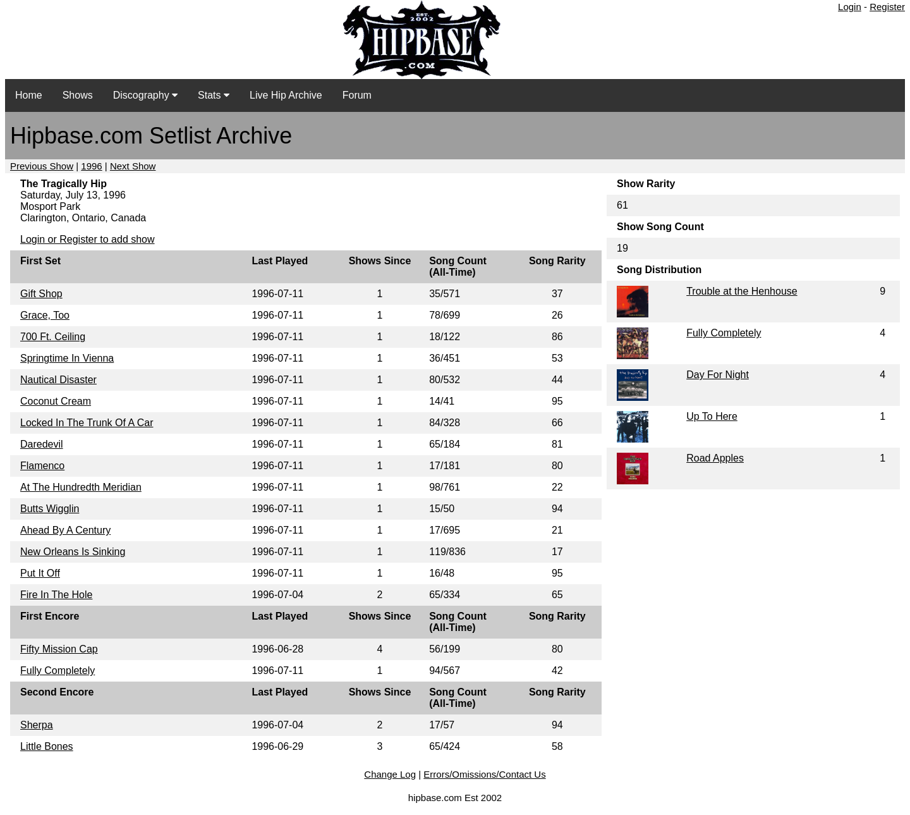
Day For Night (717, 374)
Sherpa (36, 725)
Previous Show (41, 166)
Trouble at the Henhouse (742, 291)
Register (887, 6)
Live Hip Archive (286, 95)
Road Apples (715, 458)
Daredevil (41, 444)
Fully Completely (57, 670)
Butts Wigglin (49, 508)
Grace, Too (45, 315)
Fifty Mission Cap (59, 649)
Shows (78, 95)
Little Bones (46, 746)
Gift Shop (41, 293)
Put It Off (40, 573)
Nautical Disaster (58, 379)
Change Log (390, 774)
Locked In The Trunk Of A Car (86, 422)
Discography (145, 95)
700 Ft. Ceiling (52, 336)
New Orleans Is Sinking (72, 551)
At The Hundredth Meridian (81, 487)
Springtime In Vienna (67, 358)
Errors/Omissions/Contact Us (484, 774)
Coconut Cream (55, 401)
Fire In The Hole (56, 594)
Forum (357, 95)
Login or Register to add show (87, 239)
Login (849, 6)
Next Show (133, 166)
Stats (213, 95)
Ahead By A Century (65, 530)
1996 (91, 166)
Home (28, 95)
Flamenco (42, 465)
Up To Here (711, 416)
